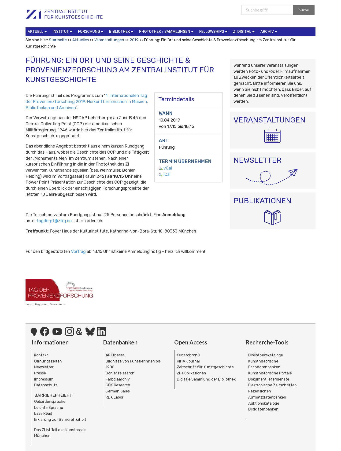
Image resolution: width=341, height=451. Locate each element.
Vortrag (78, 251)
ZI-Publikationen (191, 373)
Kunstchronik (188, 355)
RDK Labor (114, 397)
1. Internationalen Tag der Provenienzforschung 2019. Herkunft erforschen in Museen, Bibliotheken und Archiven (87, 101)
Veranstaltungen (109, 40)
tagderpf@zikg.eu (54, 220)
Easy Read (43, 413)
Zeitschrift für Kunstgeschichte (205, 367)
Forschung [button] (91, 31)
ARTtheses (115, 355)
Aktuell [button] (38, 31)
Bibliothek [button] (121, 31)
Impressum (43, 379)
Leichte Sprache (48, 407)
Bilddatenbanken (263, 409)
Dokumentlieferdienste (268, 379)
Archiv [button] (269, 31)
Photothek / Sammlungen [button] (167, 31)
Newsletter (44, 367)
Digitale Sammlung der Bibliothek (206, 379)
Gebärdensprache (49, 401)
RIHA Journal (188, 361)
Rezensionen (259, 391)
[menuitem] (38, 32)
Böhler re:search (120, 373)
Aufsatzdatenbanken (267, 397)
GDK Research (118, 385)
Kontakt (41, 355)
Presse (40, 373)
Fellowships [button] (214, 31)
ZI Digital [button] (244, 31)
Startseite (58, 40)
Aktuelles (80, 40)
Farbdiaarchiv (118, 379)
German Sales (118, 391)
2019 (134, 40)
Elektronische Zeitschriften (272, 385)
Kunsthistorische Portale (270, 373)
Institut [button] (62, 31)
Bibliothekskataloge (265, 355)
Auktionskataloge (263, 403)
